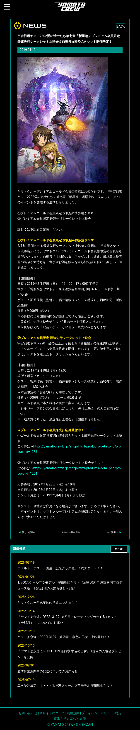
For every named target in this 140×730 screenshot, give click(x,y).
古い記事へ (114, 532)
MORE (119, 549)
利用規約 (73, 713)
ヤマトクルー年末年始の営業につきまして (47, 602)
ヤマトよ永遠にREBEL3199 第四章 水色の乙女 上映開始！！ (63, 637)
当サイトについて (52, 713)
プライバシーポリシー (97, 713)
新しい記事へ (27, 532)
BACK (120, 26)
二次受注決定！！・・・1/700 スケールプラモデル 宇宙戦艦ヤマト (65, 685)
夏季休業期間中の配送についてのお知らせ (47, 671)
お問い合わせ (27, 713)
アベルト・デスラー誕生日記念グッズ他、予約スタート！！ (60, 568)
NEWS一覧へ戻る (71, 532)
